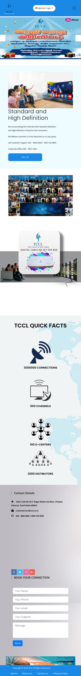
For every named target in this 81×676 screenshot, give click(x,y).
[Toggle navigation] (74, 8)
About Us (27, 673)
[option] (40, 38)
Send (18, 643)
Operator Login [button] (43, 8)
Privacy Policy (60, 673)
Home (14, 673)
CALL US (25, 157)
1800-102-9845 (37, 516)
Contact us (42, 673)
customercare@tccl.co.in (27, 510)
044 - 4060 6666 (23, 516)
